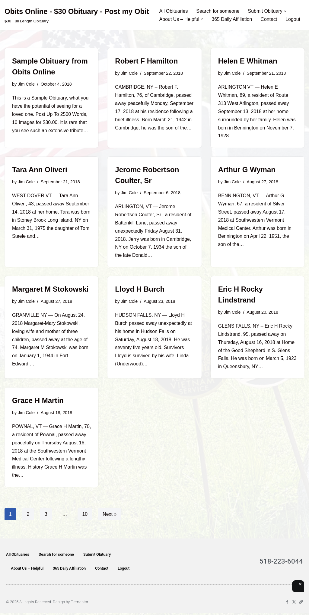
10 (85, 516)
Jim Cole (26, 84)
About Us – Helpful (27, 570)
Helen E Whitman (247, 61)
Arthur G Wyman (247, 170)
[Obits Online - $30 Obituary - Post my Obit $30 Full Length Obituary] (77, 15)
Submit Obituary (97, 556)
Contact (269, 19)
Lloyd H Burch (139, 290)
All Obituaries (173, 11)
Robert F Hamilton (146, 61)
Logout (293, 19)
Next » (110, 516)
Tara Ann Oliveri (39, 170)
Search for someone (218, 11)
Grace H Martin (38, 402)
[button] (286, 11)
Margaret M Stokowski (50, 290)
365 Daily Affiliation (232, 19)
